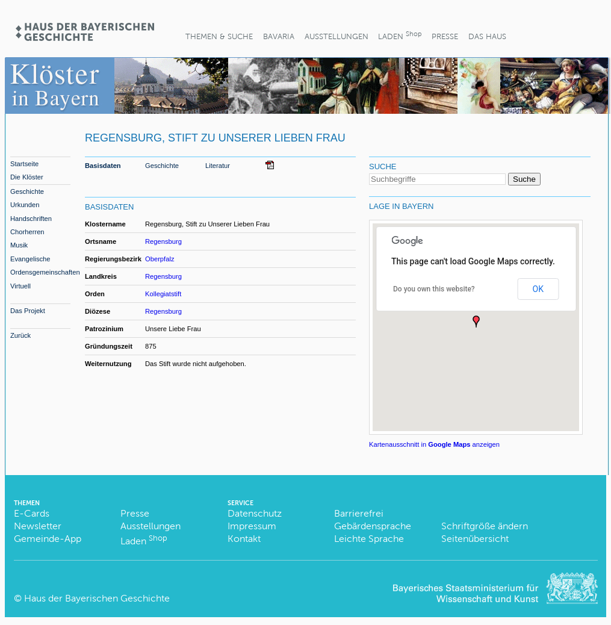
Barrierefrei (358, 513)
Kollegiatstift (163, 293)
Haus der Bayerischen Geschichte (97, 598)
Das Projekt (27, 310)
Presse (445, 36)
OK (538, 289)
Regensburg (163, 241)
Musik (19, 245)
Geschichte (27, 191)
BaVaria (278, 36)
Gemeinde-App (47, 538)
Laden (399, 35)
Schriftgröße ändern (484, 526)
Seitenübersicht (475, 538)
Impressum (252, 526)
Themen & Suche (219, 36)
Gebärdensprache (372, 526)
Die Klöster (26, 177)
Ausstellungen (336, 36)
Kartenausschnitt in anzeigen (434, 444)
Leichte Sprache (369, 538)
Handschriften (31, 218)
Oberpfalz (160, 259)
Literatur (217, 165)
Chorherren (27, 231)
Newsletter (37, 526)
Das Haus (487, 36)
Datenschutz (255, 513)
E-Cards (31, 513)
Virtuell (20, 286)
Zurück (20, 335)
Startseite (24, 163)
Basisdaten (103, 165)
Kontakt (244, 538)
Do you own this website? (434, 289)
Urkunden (25, 204)
